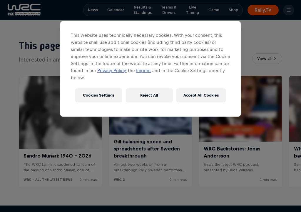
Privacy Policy (111, 70)
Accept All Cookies (201, 95)
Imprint (143, 70)
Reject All (149, 95)
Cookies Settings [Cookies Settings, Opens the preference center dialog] (98, 95)
